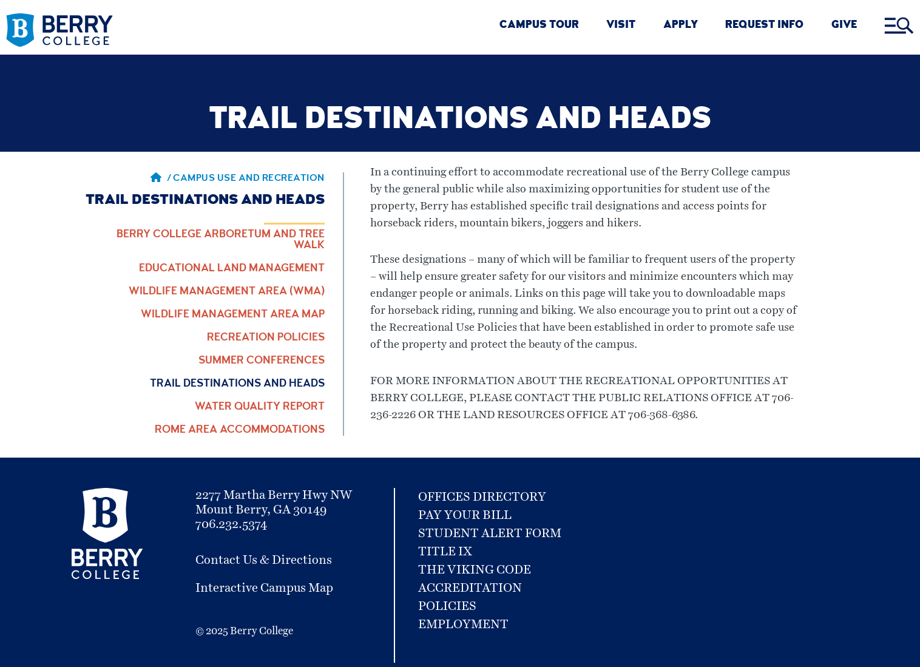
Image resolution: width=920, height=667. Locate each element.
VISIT (620, 26)
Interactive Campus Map (264, 588)
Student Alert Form (489, 533)
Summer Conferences (261, 361)
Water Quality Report (260, 407)
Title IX (445, 552)
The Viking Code (474, 570)
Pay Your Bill (465, 515)
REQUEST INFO (764, 26)
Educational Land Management (232, 268)
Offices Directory (482, 497)
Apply (680, 26)
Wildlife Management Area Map (233, 315)
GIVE (844, 26)
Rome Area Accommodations (240, 430)
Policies (447, 606)
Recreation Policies (266, 338)
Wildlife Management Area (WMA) (227, 291)
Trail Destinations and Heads (237, 384)
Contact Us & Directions (263, 560)
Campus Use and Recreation (249, 179)
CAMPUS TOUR (539, 26)
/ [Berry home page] (161, 179)
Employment (463, 624)
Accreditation (470, 588)
